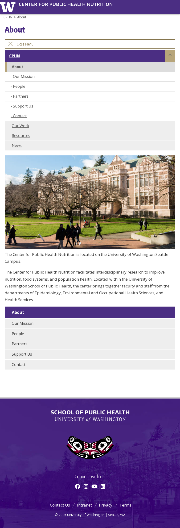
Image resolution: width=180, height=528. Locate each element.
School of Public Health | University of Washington (90, 416)
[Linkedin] (103, 486)
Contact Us (60, 505)
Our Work (20, 125)
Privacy (105, 505)
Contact (20, 115)
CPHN (14, 55)
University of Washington (8, 6)
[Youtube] (94, 486)
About (18, 312)
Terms (125, 505)
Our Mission (24, 76)
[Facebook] (77, 486)
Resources (21, 135)
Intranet (84, 505)
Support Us (23, 106)
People (19, 86)
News (17, 145)
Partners (21, 96)
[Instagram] (86, 486)
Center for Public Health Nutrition (66, 4)
